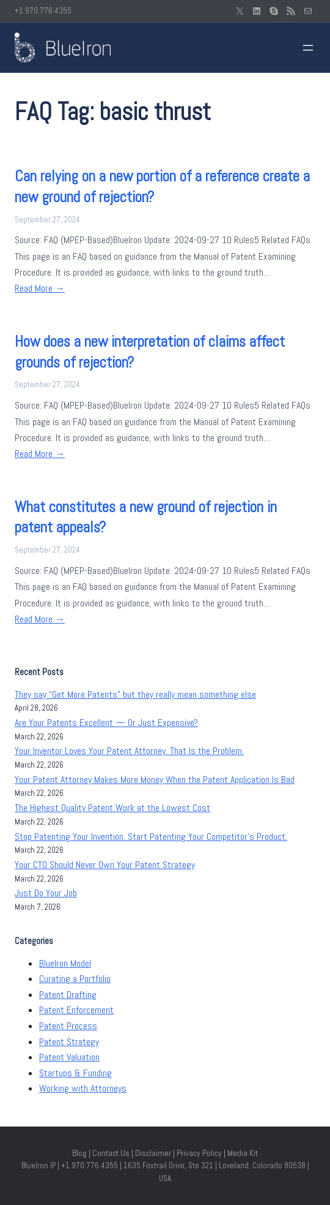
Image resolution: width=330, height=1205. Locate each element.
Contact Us (111, 1152)
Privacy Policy (199, 1152)
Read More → (40, 288)
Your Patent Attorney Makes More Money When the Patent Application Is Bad (155, 779)
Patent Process (68, 1025)
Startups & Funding (75, 1073)
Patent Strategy (69, 1041)
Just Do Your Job (46, 892)
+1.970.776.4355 (43, 11)
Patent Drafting (68, 994)
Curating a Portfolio (75, 978)
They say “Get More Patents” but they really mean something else (135, 694)
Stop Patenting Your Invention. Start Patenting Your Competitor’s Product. (151, 836)
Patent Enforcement (76, 1009)
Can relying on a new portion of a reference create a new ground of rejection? (162, 186)
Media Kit (242, 1152)
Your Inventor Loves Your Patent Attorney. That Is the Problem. (129, 750)
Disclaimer (153, 1152)
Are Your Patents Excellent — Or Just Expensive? (106, 722)
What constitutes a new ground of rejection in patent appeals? (146, 517)
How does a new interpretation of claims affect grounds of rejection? (150, 352)
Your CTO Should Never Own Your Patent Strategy (105, 864)
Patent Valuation (69, 1057)
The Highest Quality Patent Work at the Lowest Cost (112, 807)
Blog (79, 1152)
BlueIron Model (65, 963)
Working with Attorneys (83, 1088)
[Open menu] (308, 47)
